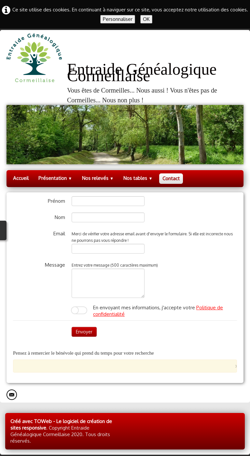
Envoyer (84, 331)
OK (146, 19)
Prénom (56, 201)
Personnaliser (117, 19)
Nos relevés (98, 178)
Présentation (55, 178)
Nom (60, 217)
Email (59, 233)
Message (55, 265)
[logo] (125, 69)
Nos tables (138, 178)
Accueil (21, 178)
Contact (171, 178)
